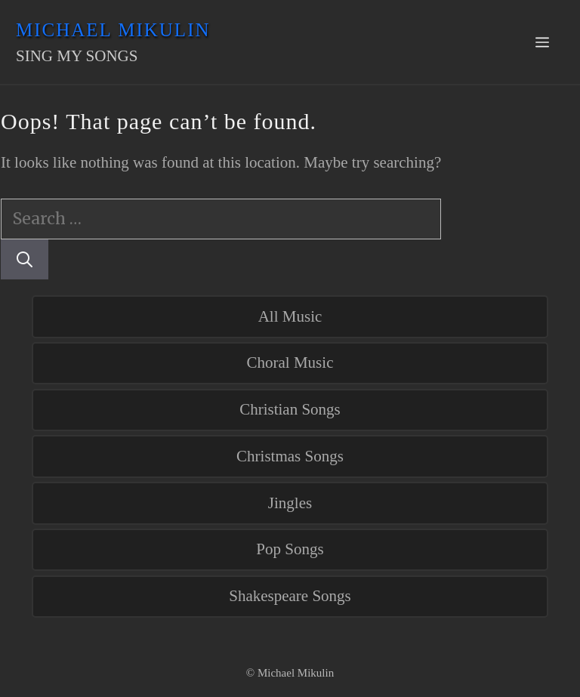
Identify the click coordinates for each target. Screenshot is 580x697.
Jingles (290, 503)
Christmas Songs (290, 456)
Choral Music (290, 362)
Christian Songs (290, 409)
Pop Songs (289, 549)
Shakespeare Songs (290, 596)
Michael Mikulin (113, 30)
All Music (290, 316)
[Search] (24, 259)
